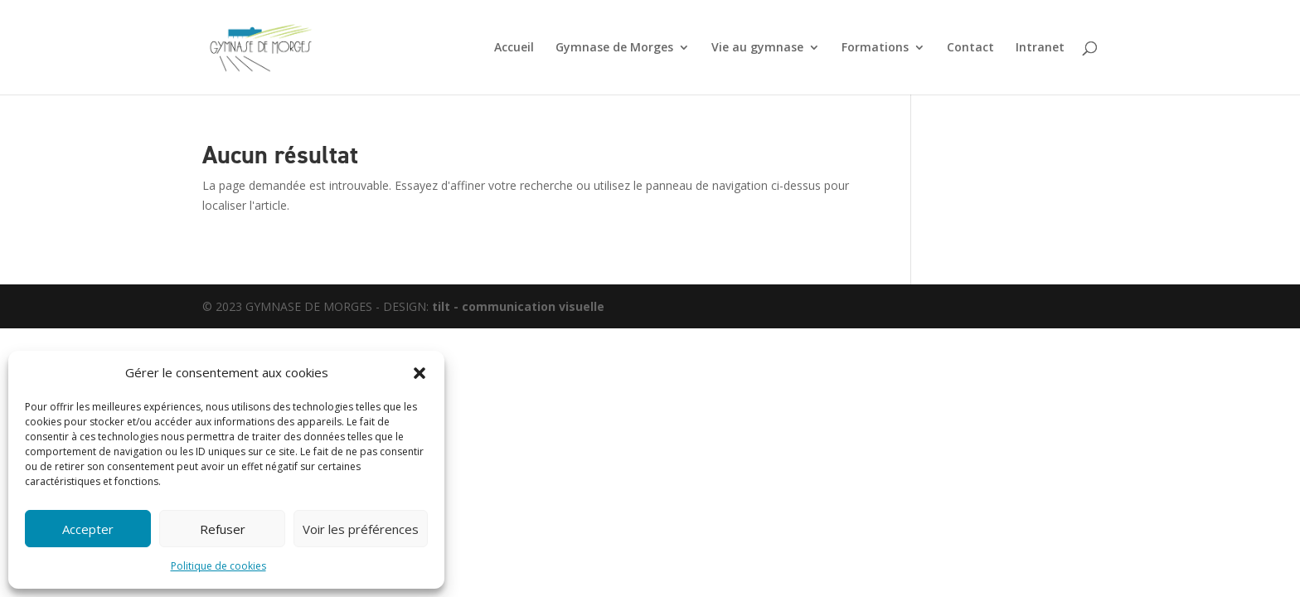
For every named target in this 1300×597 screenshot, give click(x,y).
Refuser (222, 529)
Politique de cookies (218, 566)
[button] (419, 373)
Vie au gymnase (757, 48)
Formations (875, 48)
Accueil (514, 48)
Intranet (1040, 48)
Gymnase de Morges (614, 48)
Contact (970, 48)
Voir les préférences (361, 529)
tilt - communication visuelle (518, 306)
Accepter (88, 529)
